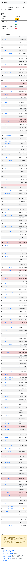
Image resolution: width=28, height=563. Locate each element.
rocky (6, 111)
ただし (6, 39)
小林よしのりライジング (8, 550)
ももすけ (6, 440)
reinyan (6, 69)
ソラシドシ (7, 369)
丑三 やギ (7, 67)
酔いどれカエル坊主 (9, 506)
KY (5, 45)
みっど (6, 250)
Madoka (6, 511)
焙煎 (6, 399)
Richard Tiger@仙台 (9, 508)
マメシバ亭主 (7, 495)
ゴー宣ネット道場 (7, 551)
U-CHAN (6, 157)
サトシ (6, 237)
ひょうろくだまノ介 (9, 53)
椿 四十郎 (7, 56)
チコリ (6, 105)
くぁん (6, 58)
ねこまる (6, 198)
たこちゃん (7, 500)
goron (6, 127)
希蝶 (6, 78)
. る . (11, 218)
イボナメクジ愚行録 (7, 555)
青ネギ (6, 61)
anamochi (7, 179)
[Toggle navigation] (24, 2)
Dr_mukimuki (7, 193)
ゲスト (6, 259)
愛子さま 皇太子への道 (8, 553)
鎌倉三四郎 (7, 174)
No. (2, 37)
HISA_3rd (7, 429)
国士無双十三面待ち (9, 292)
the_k (6, 489)
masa (6, 64)
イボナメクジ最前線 (7, 558)
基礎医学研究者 (8, 135)
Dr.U (5, 176)
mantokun (7, 305)
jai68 (6, 481)
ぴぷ (6, 163)
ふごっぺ (6, 248)
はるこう (6, 484)
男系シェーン (7, 154)
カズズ (6, 418)
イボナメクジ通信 (7, 556)
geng (6, 86)
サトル (6, 75)
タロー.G (6, 363)
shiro (6, 102)
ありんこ (6, 100)
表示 (17, 19)
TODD (6, 487)
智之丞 (6, 297)
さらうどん (7, 390)
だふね (6, 124)
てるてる (6, 149)
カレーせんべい (8, 451)
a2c (5, 283)
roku (6, 303)
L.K (5, 138)
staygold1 (7, 209)
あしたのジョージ (8, 72)
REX (5, 498)
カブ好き (6, 294)
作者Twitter (6, 560)
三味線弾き (7, 281)
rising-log (4, 2)
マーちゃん (7, 286)
